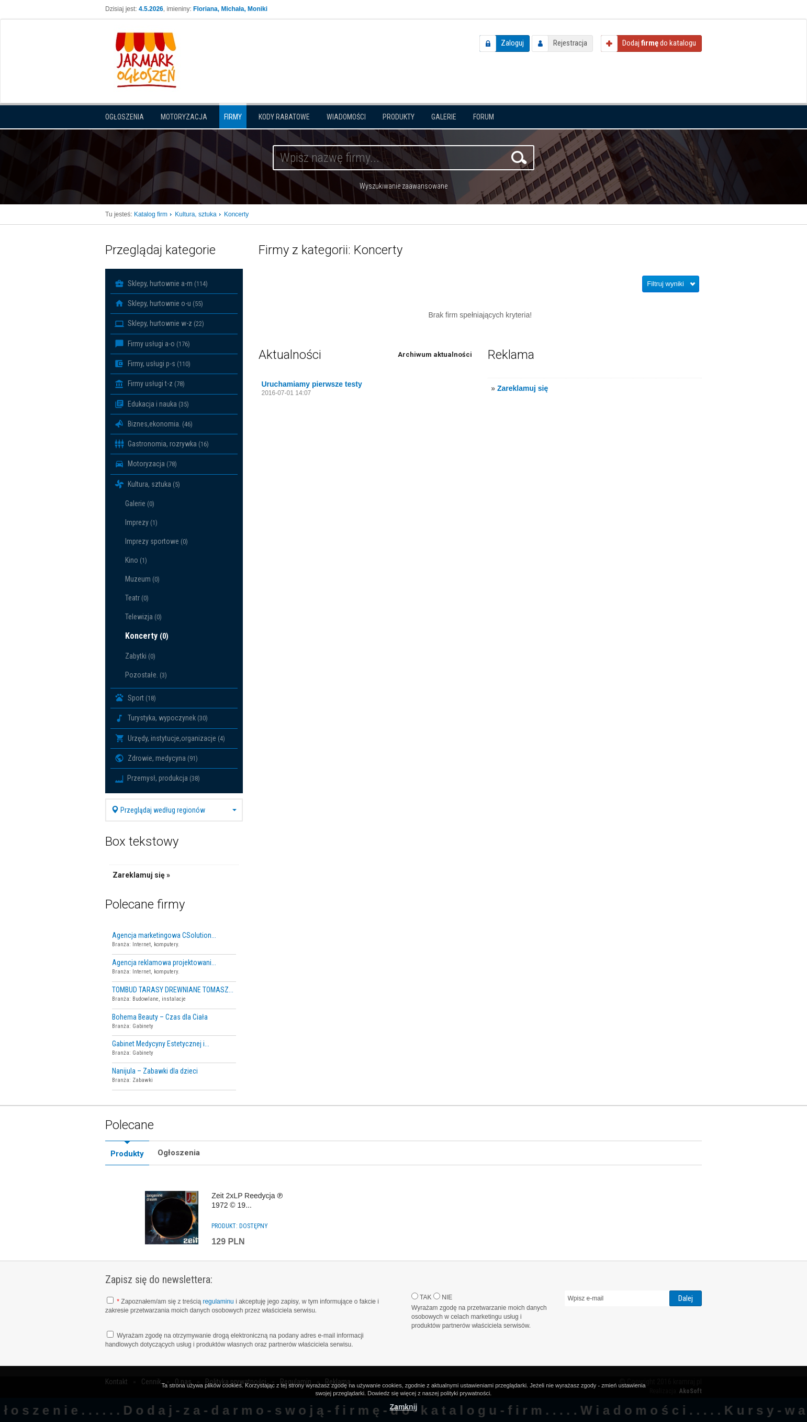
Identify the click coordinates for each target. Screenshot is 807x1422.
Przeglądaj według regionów (174, 810)
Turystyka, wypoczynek (161, 718)
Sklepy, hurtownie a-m (161, 283)
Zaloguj (512, 43)
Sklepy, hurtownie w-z (159, 324)
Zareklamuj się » (141, 875)
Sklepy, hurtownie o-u (159, 303)
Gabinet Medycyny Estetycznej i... (160, 1044)
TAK (421, 1297)
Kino (136, 560)
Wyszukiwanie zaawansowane (403, 186)
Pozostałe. (146, 675)
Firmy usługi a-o (152, 343)
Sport (135, 698)
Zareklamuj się (522, 388)
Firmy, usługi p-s (152, 363)
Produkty (398, 117)
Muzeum (142, 579)
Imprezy (141, 522)
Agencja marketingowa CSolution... (164, 935)
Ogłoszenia (124, 117)
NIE (442, 1297)
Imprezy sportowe (156, 541)
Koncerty (147, 636)
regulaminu (218, 1301)
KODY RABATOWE (284, 117)
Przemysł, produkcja (157, 778)
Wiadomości (346, 117)
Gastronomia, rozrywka (162, 444)
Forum (483, 117)
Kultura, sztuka (147, 484)
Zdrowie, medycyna (156, 758)
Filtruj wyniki (665, 284)
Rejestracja (570, 43)
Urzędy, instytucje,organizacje (170, 738)
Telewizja (143, 616)
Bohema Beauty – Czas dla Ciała (160, 1017)
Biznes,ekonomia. (154, 424)
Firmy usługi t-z (150, 384)
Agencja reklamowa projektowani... (164, 962)
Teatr (137, 598)
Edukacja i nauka (152, 404)
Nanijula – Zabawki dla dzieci (155, 1071)
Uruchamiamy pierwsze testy (312, 384)
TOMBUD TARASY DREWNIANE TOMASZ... (172, 990)
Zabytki (140, 656)
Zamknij (404, 1407)
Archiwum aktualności (435, 354)
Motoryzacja (184, 117)
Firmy (233, 117)
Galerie (443, 117)
